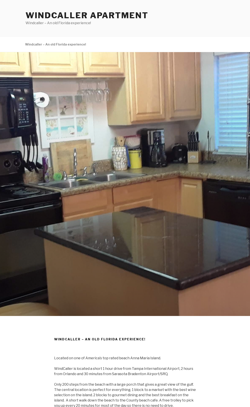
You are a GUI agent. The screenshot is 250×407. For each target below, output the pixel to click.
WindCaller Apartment (87, 15)
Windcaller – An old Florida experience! (55, 44)
